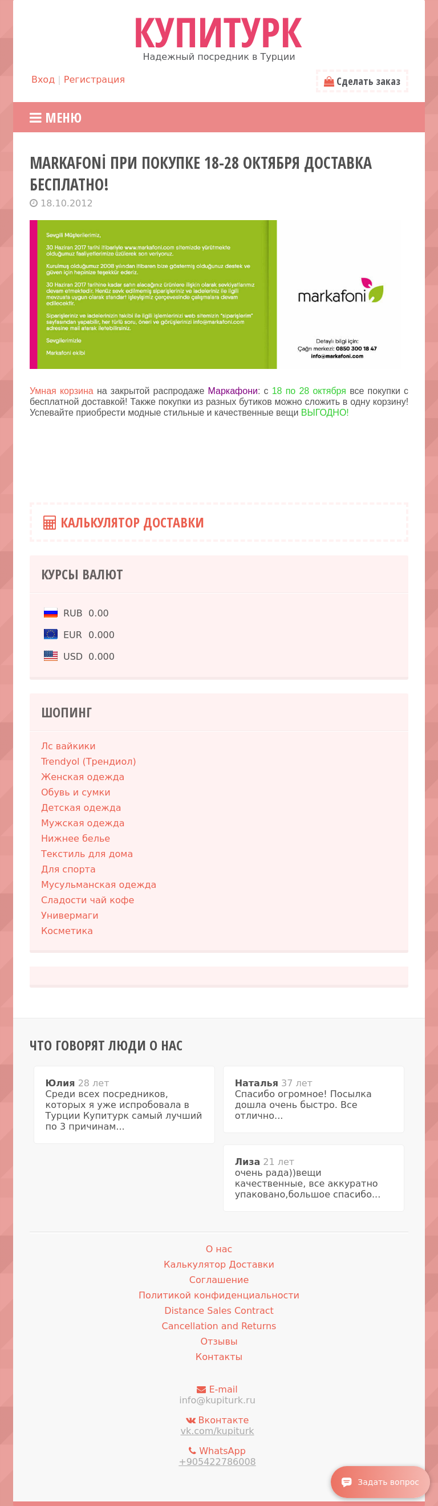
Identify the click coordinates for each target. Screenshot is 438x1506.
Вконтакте (217, 1425)
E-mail (217, 1395)
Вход (43, 79)
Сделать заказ (362, 81)
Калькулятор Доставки (123, 522)
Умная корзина (63, 391)
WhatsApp (217, 1456)
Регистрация (94, 79)
